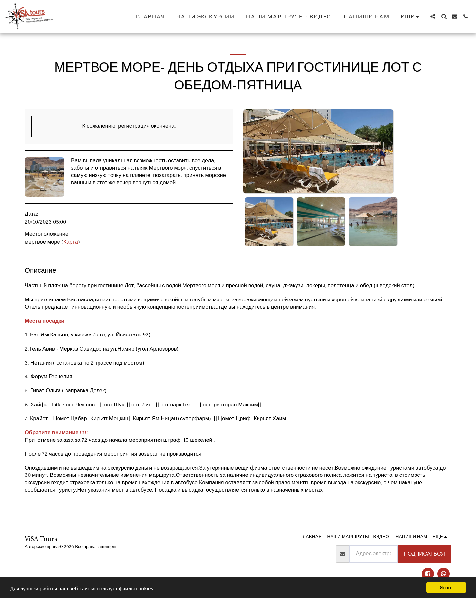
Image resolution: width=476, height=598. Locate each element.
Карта (70, 242)
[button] (433, 16)
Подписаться (424, 554)
